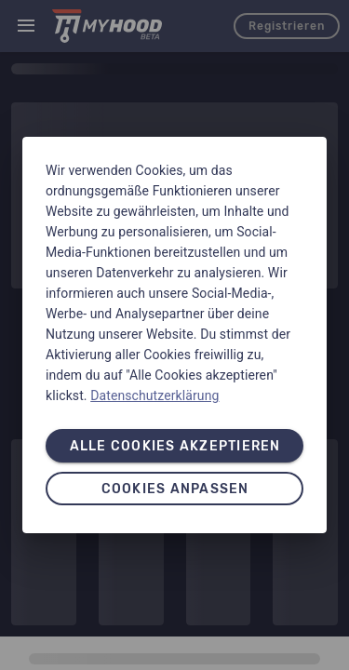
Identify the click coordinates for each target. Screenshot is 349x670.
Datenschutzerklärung (154, 395)
